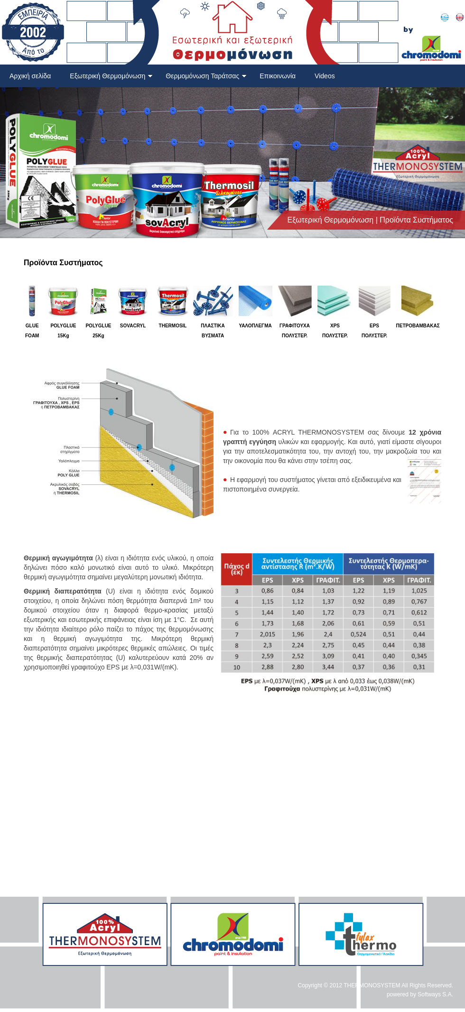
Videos (325, 76)
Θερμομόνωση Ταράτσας (206, 76)
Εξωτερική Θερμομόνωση (111, 76)
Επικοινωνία (278, 76)
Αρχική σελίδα (30, 76)
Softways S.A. (435, 994)
